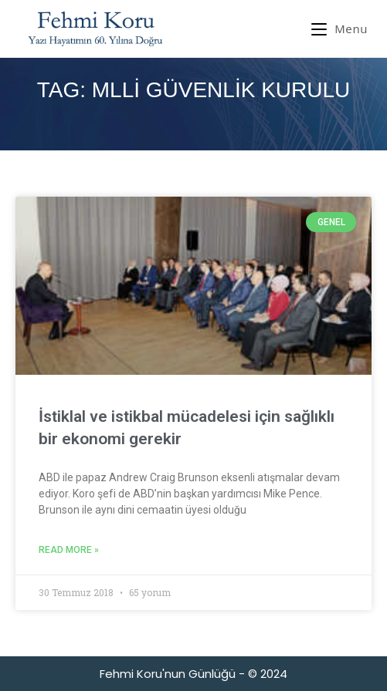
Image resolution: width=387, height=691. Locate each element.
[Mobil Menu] (339, 28)
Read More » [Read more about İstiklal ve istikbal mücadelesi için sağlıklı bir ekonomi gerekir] (69, 549)
